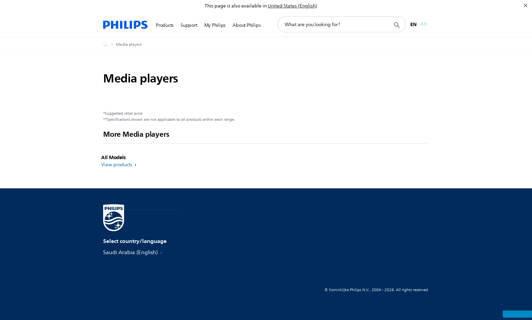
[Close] (525, 5)
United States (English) (292, 6)
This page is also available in (236, 6)
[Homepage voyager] (109, 44)
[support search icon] (397, 25)
